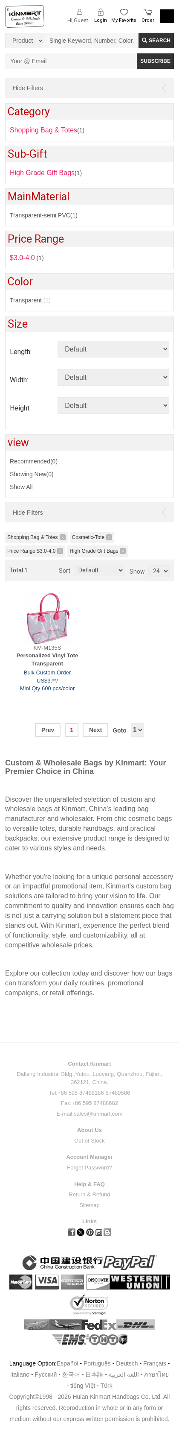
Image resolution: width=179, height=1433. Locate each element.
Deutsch (127, 1363)
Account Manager (89, 1157)
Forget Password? (89, 1167)
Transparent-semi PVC (44, 215)
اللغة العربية (125, 1374)
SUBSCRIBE (155, 61)
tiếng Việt (82, 1385)
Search (156, 40)
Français (154, 1363)
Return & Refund (89, 1194)
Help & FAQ (89, 1184)
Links (89, 1221)
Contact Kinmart (89, 1064)
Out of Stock (89, 1140)
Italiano (19, 1374)
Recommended (34, 461)
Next (95, 730)
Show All (21, 487)
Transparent (30, 300)
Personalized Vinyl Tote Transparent (47, 659)
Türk (107, 1385)
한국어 (71, 1374)
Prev (47, 730)
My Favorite (123, 20)
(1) (46, 172)
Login (100, 20)
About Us (89, 1130)
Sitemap (89, 1205)
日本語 (94, 1374)
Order (147, 20)
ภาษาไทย (156, 1374)
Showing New (32, 474)
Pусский (46, 1374)
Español (67, 1363)
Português (97, 1363)
